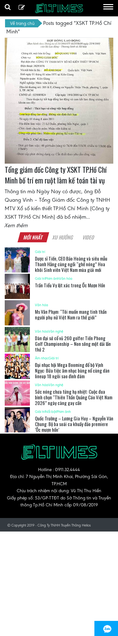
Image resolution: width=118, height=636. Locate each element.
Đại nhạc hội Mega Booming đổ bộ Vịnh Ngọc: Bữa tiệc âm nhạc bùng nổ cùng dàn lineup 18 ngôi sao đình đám (72, 370)
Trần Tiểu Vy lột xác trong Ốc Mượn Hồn (70, 285)
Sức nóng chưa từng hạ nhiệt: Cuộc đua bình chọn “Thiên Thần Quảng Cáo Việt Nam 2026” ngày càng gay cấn (73, 397)
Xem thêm (16, 225)
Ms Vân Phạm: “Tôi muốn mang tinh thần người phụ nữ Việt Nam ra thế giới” (71, 314)
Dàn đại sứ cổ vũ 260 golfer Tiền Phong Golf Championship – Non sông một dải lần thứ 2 (73, 344)
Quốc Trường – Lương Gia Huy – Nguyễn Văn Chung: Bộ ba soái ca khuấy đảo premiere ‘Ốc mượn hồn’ (74, 424)
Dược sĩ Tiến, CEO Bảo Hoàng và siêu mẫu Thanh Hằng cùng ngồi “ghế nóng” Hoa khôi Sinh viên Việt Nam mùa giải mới (71, 264)
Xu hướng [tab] (63, 237)
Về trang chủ (22, 23)
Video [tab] (88, 237)
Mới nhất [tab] (33, 237)
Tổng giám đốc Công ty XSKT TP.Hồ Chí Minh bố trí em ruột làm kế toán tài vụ (56, 175)
